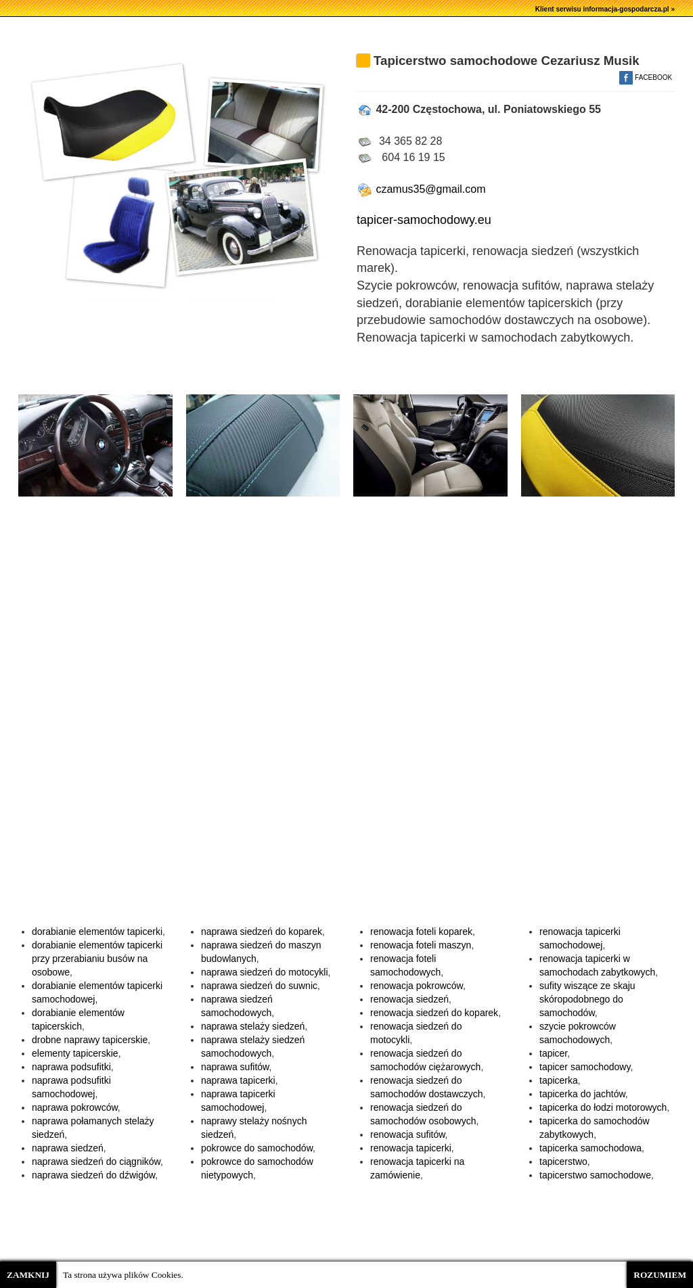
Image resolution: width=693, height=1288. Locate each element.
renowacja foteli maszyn (420, 945)
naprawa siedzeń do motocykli (264, 972)
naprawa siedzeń (68, 1148)
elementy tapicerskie (75, 1053)
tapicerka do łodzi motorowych (603, 1107)
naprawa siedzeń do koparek (261, 931)
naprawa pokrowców (75, 1107)
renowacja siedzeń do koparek (434, 1012)
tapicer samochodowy (584, 1066)
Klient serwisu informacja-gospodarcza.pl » (605, 9)
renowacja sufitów (407, 1134)
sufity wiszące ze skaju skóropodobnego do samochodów (587, 999)
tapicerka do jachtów (582, 1093)
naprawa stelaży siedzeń (253, 1026)
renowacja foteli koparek (421, 931)
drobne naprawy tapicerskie (90, 1039)
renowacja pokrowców (416, 985)
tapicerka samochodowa (590, 1148)
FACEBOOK (645, 77)
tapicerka (558, 1080)
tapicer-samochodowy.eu (424, 220)
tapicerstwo (563, 1161)
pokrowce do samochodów (257, 1148)
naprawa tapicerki (238, 1080)
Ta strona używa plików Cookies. (123, 1275)
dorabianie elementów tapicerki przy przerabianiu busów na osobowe (97, 959)
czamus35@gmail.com (421, 189)
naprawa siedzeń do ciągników (96, 1161)
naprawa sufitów (235, 1066)
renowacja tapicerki (410, 1148)
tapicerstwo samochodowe (595, 1175)
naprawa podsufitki (71, 1066)
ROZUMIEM (659, 1275)
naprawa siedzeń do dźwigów (93, 1175)
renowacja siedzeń (409, 999)
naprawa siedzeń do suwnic (259, 985)
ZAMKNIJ (28, 1275)
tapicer (553, 1053)
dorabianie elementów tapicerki (97, 931)
